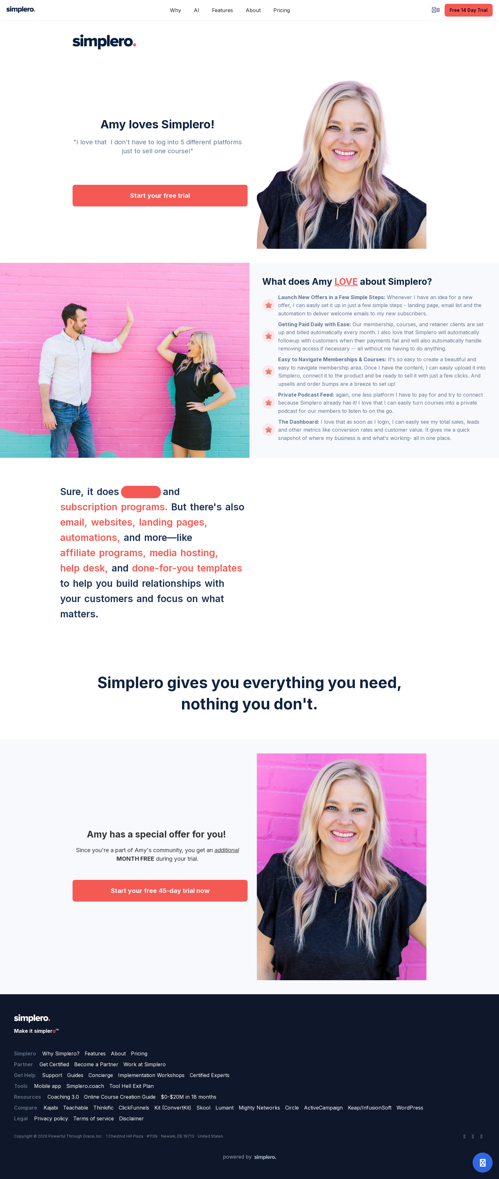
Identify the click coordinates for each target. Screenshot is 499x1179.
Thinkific (103, 1107)
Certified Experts (209, 1075)
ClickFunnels (134, 1107)
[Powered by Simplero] (249, 1157)
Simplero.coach (85, 1086)
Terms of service (93, 1118)
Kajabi (51, 1107)
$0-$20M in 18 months (188, 1097)
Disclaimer (131, 1118)
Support (52, 1075)
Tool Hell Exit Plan (131, 1086)
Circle (292, 1107)
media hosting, (184, 552)
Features (95, 1053)
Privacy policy (51, 1118)
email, (74, 522)
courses (141, 491)
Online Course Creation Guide (120, 1097)
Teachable (75, 1107)
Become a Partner (96, 1064)
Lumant (224, 1107)
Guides (75, 1075)
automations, (90, 537)
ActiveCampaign (323, 1107)
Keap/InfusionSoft (369, 1107)
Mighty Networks (259, 1107)
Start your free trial (160, 195)
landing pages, (173, 522)
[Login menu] (435, 10)
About (118, 1053)
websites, (113, 522)
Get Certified (54, 1064)
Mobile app (47, 1086)
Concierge (100, 1075)
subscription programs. (114, 507)
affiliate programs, (103, 552)
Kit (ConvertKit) (172, 1107)
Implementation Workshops (151, 1075)
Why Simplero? (61, 1053)
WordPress (410, 1107)
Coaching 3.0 (63, 1097)
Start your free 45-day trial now (160, 891)
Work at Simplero (144, 1064)
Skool (203, 1107)
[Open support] (483, 1163)
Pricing (139, 1053)
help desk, (84, 568)
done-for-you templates (187, 568)
